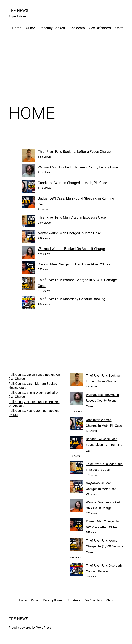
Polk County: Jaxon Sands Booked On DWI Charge (34, 376)
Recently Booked (52, 28)
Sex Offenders (100, 28)
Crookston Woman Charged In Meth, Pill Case (72, 183)
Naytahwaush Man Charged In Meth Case (69, 233)
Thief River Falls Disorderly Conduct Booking (71, 299)
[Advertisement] (66, 73)
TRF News (18, 10)
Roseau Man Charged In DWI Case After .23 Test (74, 264)
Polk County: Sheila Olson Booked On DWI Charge (34, 394)
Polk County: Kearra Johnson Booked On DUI (34, 412)
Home (16, 28)
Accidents (77, 28)
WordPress (43, 627)
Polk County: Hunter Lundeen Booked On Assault (34, 403)
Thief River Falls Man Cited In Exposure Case (72, 217)
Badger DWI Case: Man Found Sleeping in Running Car (104, 444)
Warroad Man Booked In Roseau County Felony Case (78, 167)
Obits (119, 28)
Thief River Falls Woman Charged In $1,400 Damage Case (104, 546)
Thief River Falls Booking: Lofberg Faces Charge (74, 152)
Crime (30, 28)
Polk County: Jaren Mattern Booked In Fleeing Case (34, 385)
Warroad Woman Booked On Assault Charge (71, 249)
